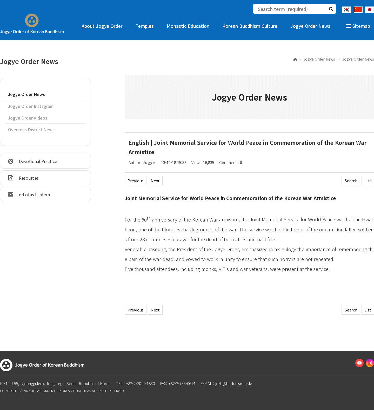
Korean (346, 9)
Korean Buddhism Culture (249, 26)
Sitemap (361, 26)
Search (350, 180)
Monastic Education (188, 26)
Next (155, 180)
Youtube (359, 363)
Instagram (370, 363)
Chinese (358, 9)
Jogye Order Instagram (31, 106)
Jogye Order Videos (27, 118)
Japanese (369, 9)
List (367, 180)
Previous (136, 180)
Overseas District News (31, 129)
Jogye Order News (310, 26)
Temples (145, 26)
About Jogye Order (102, 26)
